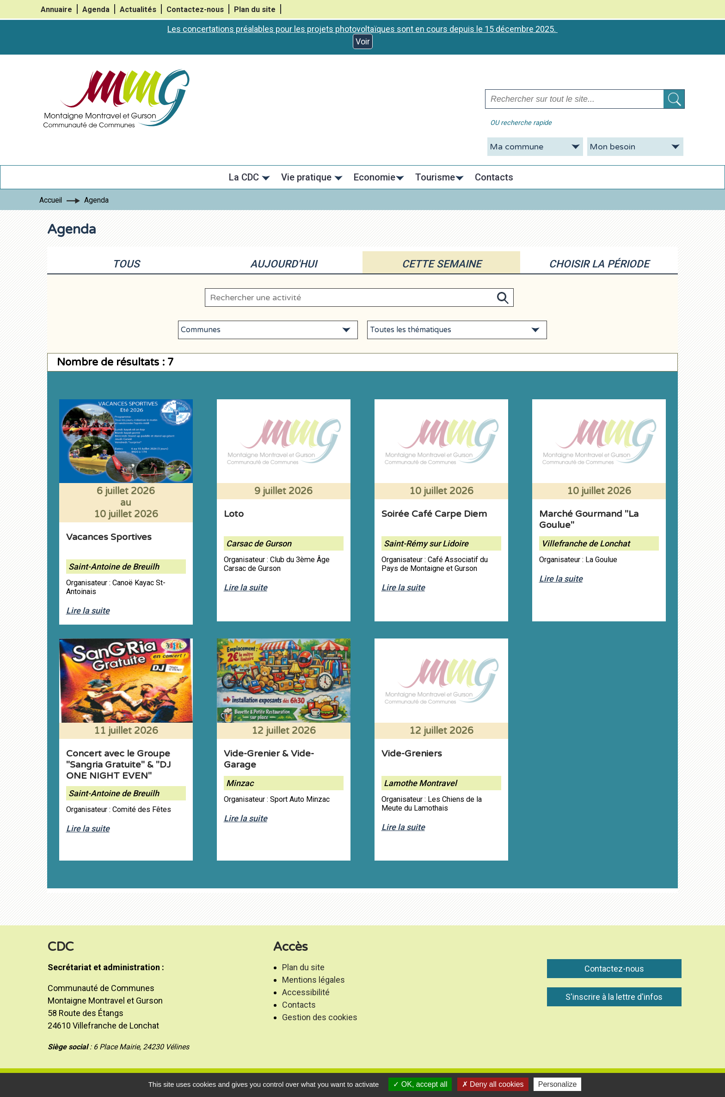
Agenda (96, 9)
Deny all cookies (493, 1084)
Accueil (50, 200)
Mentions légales (313, 980)
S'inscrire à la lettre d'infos (614, 997)
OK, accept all (420, 1084)
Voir (363, 41)
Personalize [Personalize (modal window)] (557, 1084)
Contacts (299, 1005)
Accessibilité (306, 992)
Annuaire (56, 9)
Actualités (138, 9)
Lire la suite (88, 610)
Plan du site (255, 9)
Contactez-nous (195, 9)
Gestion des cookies (319, 1017)
